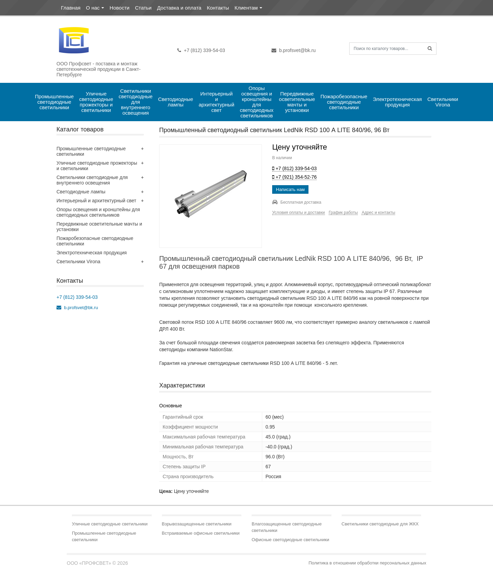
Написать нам (290, 189)
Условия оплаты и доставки (298, 213)
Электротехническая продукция (398, 101)
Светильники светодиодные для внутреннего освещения (136, 102)
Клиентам (246, 8)
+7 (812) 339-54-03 (201, 50)
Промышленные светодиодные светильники (55, 101)
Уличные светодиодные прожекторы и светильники (96, 102)
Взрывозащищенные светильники (197, 523)
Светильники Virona (443, 101)
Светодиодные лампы (176, 101)
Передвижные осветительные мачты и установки (297, 102)
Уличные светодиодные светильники (110, 523)
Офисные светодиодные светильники (290, 539)
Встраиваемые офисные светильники (201, 533)
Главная (70, 8)
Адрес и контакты (378, 213)
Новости (119, 8)
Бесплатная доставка (296, 202)
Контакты (218, 8)
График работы (343, 213)
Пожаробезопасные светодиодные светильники (344, 101)
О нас (93, 8)
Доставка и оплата (179, 8)
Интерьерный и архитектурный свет (217, 102)
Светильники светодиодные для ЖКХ (380, 523)
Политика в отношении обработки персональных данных (367, 562)
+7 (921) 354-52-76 (294, 177)
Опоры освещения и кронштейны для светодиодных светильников (257, 101)
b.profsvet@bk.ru (293, 50)
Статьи (143, 8)
